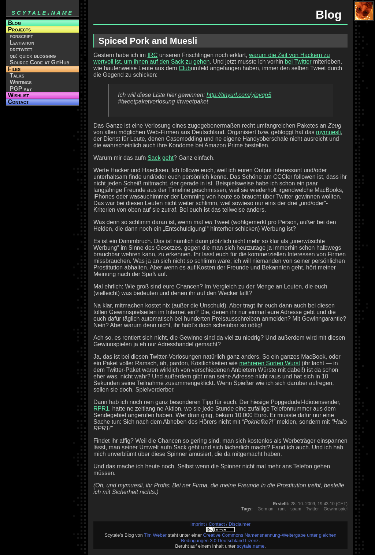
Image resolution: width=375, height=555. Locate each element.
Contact (18, 102)
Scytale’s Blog (119, 535)
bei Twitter (298, 61)
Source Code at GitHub (40, 62)
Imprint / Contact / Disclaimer (220, 524)
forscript (21, 36)
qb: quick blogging (33, 56)
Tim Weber (155, 535)
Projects (19, 29)
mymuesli (328, 132)
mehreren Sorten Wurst (269, 363)
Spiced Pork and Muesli (148, 41)
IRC (153, 55)
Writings (21, 82)
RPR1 (101, 408)
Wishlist (18, 95)
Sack (154, 158)
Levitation (22, 42)
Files (14, 69)
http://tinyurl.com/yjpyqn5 (239, 95)
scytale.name (250, 546)
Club (185, 68)
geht (168, 158)
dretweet (21, 49)
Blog (14, 23)
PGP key (21, 89)
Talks (17, 75)
